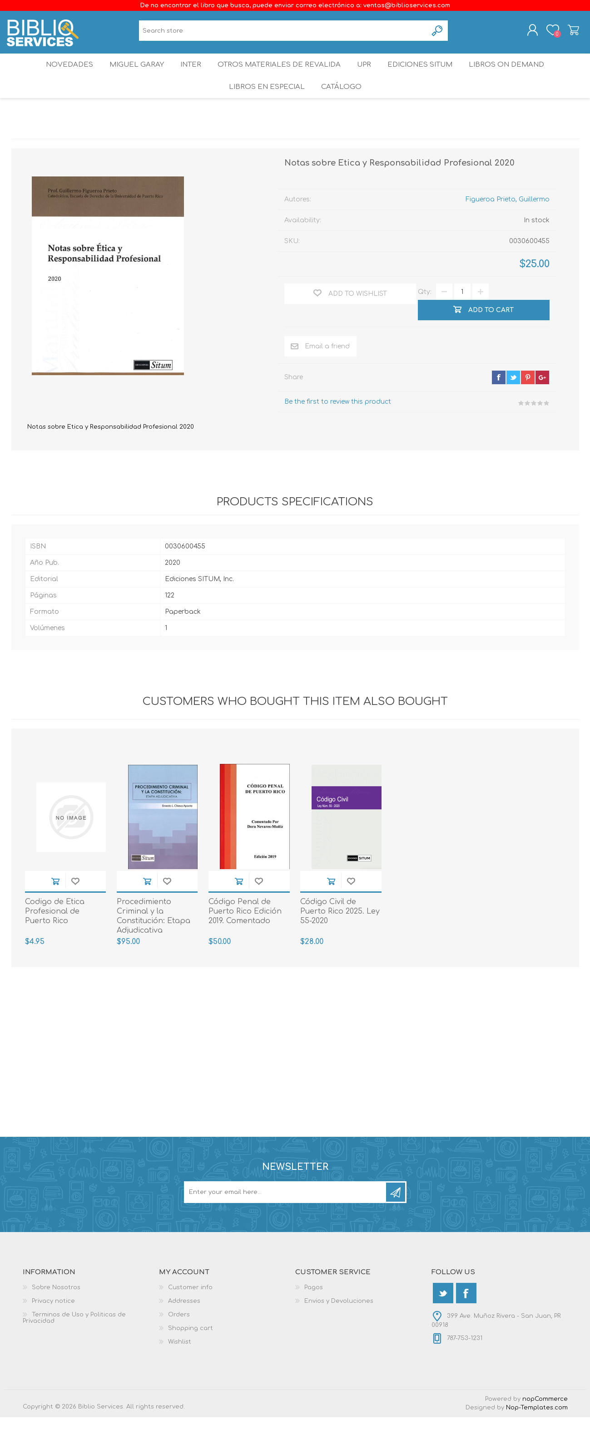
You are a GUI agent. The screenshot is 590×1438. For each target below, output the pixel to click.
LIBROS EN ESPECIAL (264, 104)
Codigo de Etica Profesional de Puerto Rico (54, 932)
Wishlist (179, 1363)
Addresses (184, 1322)
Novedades (62, 74)
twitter (513, 398)
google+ (542, 398)
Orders (179, 1335)
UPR (365, 74)
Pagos (313, 1308)
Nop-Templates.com (537, 1428)
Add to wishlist (75, 902)
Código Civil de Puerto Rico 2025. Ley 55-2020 (340, 932)
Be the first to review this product (337, 422)
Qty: (424, 312)
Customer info (190, 1308)
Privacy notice (53, 1322)
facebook (499, 398)
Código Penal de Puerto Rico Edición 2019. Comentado (245, 932)
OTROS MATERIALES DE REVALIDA (279, 74)
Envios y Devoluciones (338, 1322)
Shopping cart (569, 33)
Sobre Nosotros (56, 1308)
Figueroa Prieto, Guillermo (508, 220)
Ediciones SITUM (426, 74)
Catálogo (342, 104)
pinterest (528, 398)
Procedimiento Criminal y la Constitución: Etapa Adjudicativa (153, 937)
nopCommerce (545, 1420)
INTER (190, 74)
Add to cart (55, 902)
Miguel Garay (131, 74)
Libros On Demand (515, 74)
